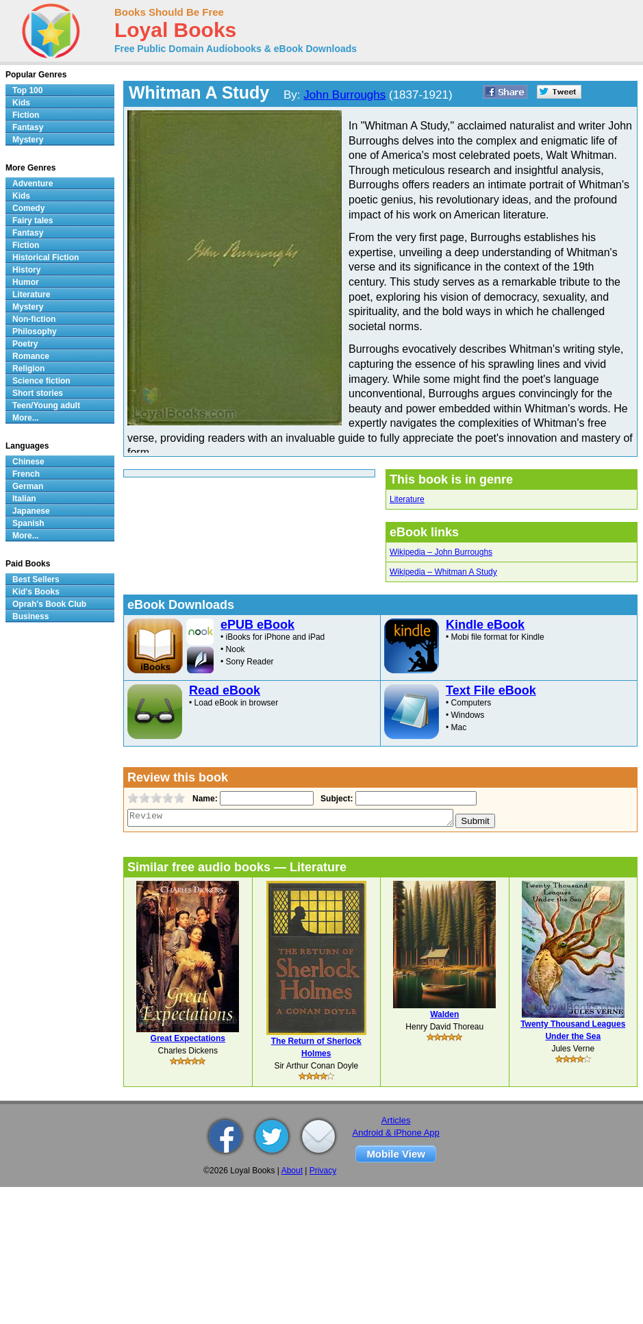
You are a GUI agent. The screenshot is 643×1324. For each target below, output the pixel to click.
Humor (25, 282)
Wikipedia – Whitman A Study (443, 572)
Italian (24, 498)
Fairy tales (32, 220)
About (292, 1170)
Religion (28, 368)
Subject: (335, 798)
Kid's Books (36, 592)
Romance (30, 356)
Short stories (37, 393)
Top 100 (27, 90)
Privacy (323, 1170)
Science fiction (41, 381)
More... (25, 418)
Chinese (28, 461)
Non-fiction (33, 319)
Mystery (27, 140)
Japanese (31, 511)
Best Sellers (36, 579)
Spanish (28, 523)
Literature (407, 499)
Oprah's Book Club (49, 604)
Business (30, 616)
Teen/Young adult (46, 405)
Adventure (32, 183)
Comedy (28, 208)
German (27, 486)
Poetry (25, 344)
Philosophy (34, 331)
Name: (204, 798)
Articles (396, 1120)
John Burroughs (344, 94)
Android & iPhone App (396, 1132)
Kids (21, 103)
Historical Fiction (45, 257)
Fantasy (27, 127)
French (26, 474)
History (26, 270)
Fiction (25, 115)
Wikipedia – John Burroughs (441, 552)
